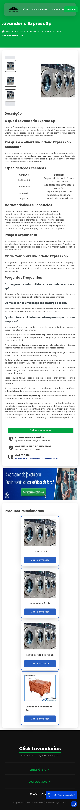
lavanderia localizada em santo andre (36, 458)
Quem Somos (39, 9)
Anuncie (71, 9)
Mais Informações (40, 560)
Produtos (58, 9)
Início (25, 9)
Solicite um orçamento (40, 430)
